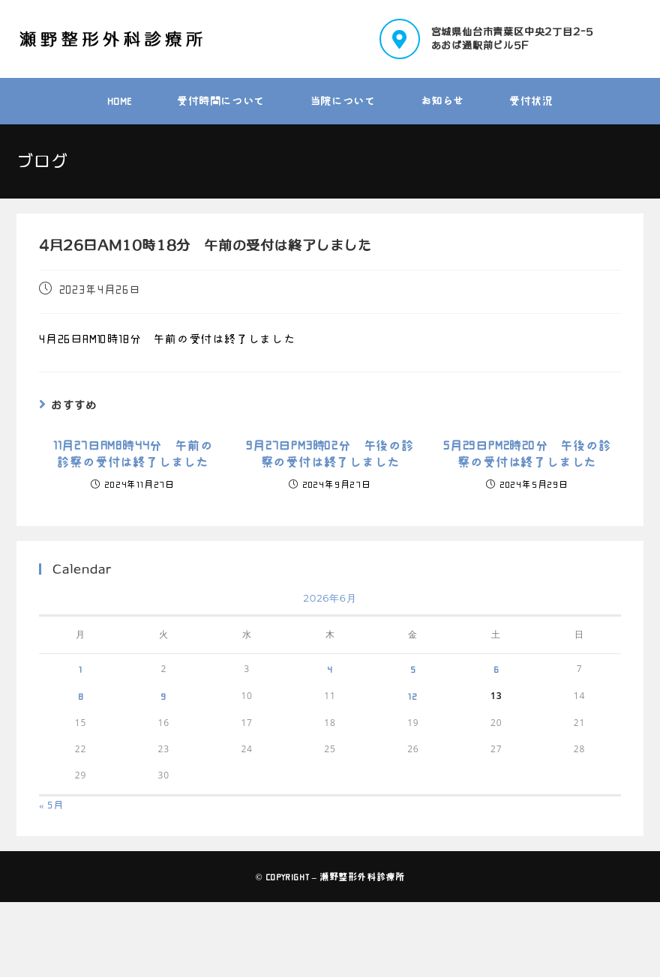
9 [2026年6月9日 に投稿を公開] (163, 696)
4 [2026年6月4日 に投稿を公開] (330, 669)
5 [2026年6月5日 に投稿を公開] (413, 669)
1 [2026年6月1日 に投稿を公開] (80, 669)
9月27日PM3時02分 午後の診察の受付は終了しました (330, 454)
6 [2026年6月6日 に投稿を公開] (497, 669)
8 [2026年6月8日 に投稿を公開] (81, 696)
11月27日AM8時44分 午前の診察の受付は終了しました (133, 454)
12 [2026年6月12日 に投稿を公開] (413, 696)
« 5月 (51, 805)
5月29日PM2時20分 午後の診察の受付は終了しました (527, 454)
